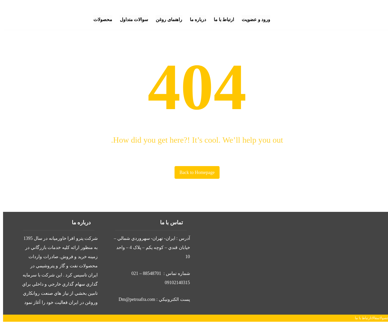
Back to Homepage (194, 172)
